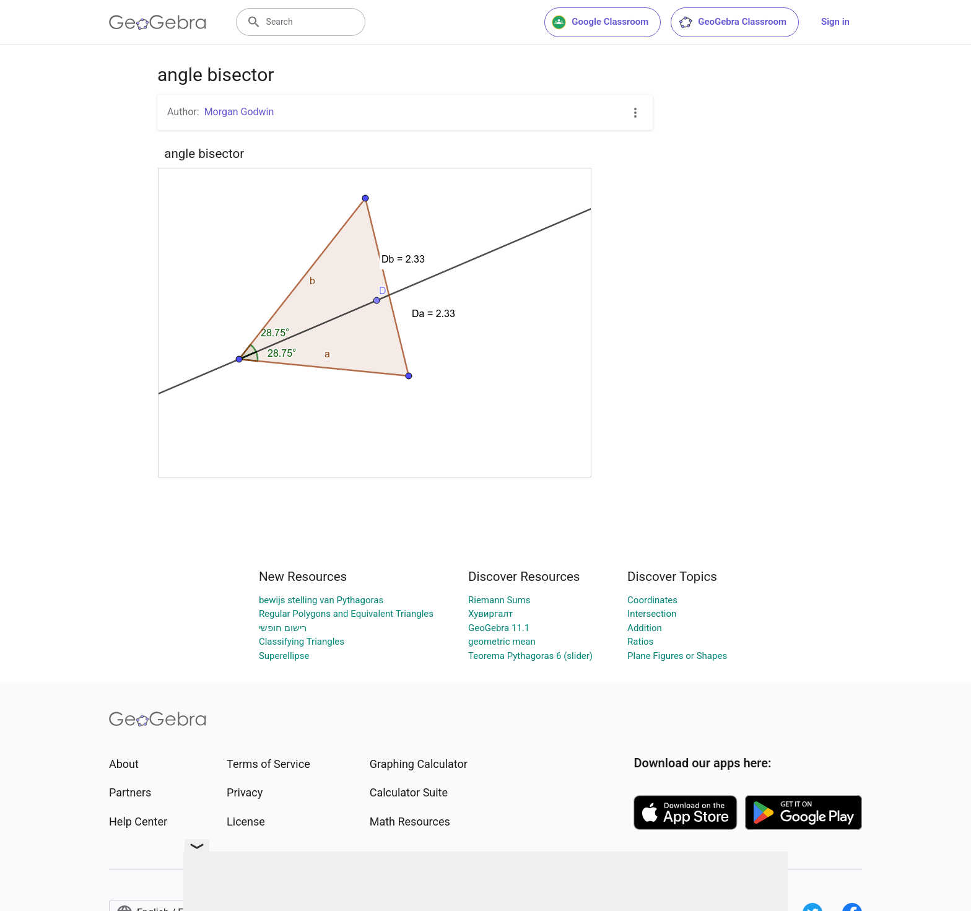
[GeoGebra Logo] (157, 22)
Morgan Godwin (239, 112)
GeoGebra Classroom (732, 22)
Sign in (835, 21)
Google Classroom (600, 22)
